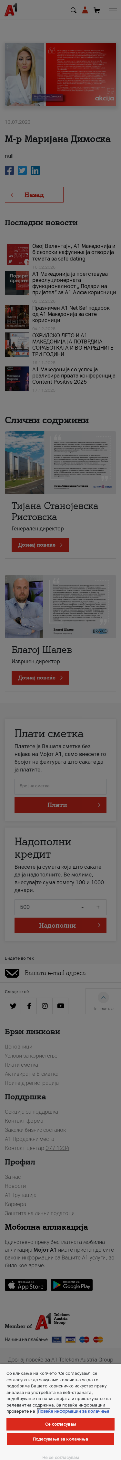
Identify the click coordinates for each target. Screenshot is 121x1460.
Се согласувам (60, 1424)
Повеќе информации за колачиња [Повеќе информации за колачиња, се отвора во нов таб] (73, 1411)
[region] (60, 1412)
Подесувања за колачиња (60, 1439)
